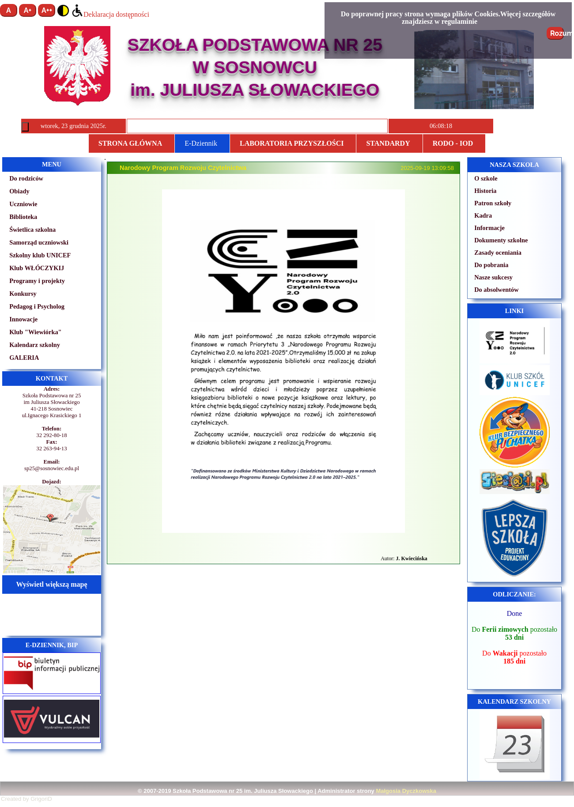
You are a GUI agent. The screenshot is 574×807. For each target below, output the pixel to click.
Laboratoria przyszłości (292, 143)
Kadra (483, 215)
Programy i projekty (37, 280)
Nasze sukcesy (493, 277)
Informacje (489, 227)
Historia (485, 190)
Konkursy (23, 293)
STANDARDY (388, 143)
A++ (47, 10)
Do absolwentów (496, 289)
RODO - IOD (453, 143)
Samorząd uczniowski (38, 242)
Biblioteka (23, 216)
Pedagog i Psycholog (36, 306)
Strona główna (130, 143)
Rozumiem (557, 33)
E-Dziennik (201, 143)
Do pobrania (491, 264)
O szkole (485, 178)
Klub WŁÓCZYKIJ (36, 268)
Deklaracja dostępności (110, 14)
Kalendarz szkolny (34, 344)
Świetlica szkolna (32, 229)
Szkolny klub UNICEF (40, 255)
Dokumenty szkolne (501, 240)
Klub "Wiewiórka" (35, 332)
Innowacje (23, 319)
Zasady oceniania (497, 252)
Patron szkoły (492, 203)
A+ (28, 10)
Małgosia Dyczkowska (406, 791)
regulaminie (459, 21)
